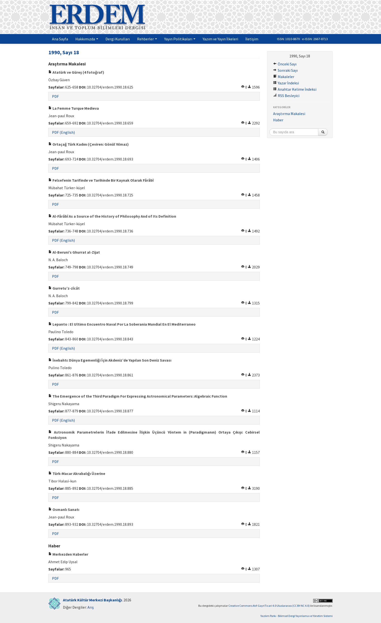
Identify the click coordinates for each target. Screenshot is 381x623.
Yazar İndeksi (286, 82)
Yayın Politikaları (179, 38)
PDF (55, 96)
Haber (278, 119)
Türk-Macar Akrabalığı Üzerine (76, 473)
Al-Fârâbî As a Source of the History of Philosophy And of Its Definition (112, 216)
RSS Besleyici (286, 95)
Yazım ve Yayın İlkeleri (220, 38)
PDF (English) (63, 132)
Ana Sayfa (60, 38)
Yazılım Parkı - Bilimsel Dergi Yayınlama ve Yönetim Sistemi (296, 616)
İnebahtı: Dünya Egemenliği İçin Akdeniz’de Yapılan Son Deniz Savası (109, 360)
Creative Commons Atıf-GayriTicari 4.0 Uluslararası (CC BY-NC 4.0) (269, 605)
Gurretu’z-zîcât (64, 288)
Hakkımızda (86, 38)
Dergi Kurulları (117, 38)
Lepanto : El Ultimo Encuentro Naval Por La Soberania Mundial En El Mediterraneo (122, 324)
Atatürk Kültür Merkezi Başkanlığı (92, 599)
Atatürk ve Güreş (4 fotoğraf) (76, 72)
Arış (90, 607)
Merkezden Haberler (68, 554)
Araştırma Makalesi (289, 113)
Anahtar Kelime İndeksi (294, 89)
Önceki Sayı (284, 64)
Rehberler (147, 38)
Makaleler (283, 76)
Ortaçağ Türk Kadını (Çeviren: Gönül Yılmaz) (88, 144)
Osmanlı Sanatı (63, 509)
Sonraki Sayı (285, 70)
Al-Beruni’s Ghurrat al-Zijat (74, 252)
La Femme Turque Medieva (73, 108)
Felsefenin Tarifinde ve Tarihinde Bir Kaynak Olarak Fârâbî (101, 180)
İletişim (251, 38)
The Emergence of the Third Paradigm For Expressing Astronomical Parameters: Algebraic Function (137, 396)
